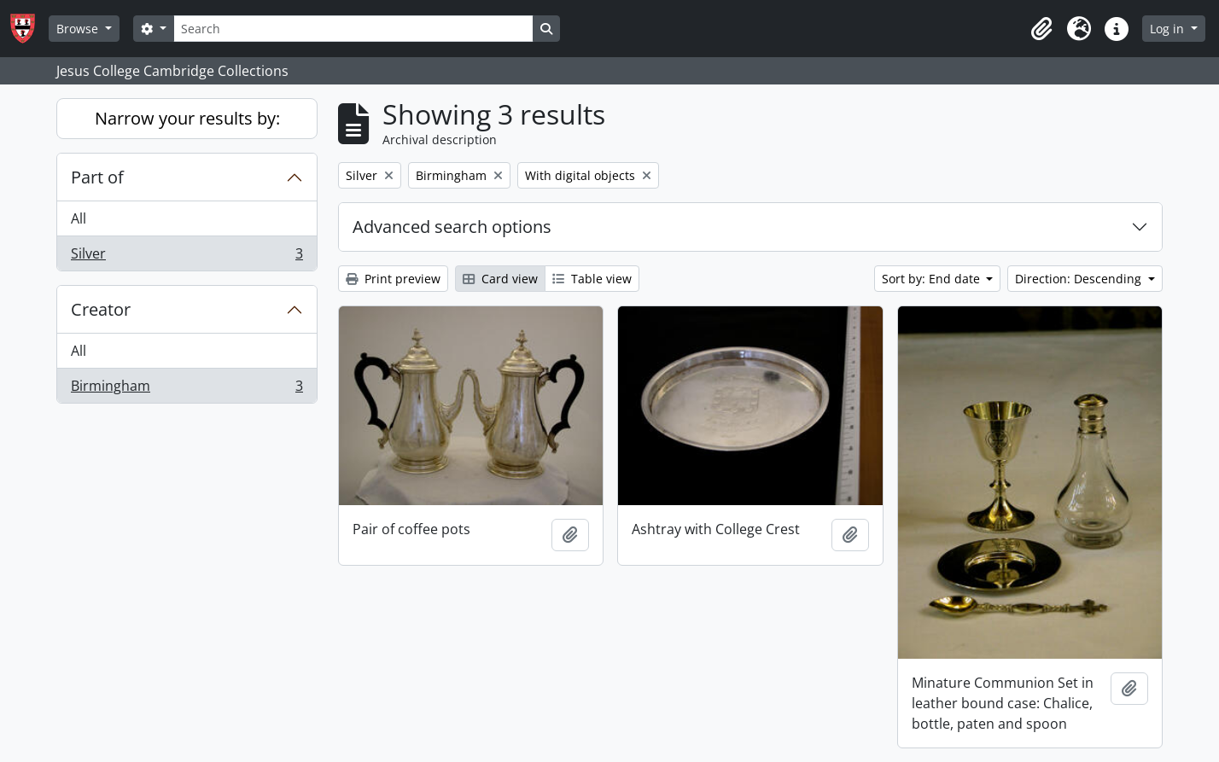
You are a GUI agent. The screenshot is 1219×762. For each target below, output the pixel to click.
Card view (500, 278)
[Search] (353, 28)
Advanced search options (452, 226)
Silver (186, 256)
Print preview (393, 278)
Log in (1168, 28)
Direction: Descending (1080, 278)
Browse (79, 28)
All (78, 218)
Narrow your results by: (187, 118)
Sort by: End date (932, 278)
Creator (101, 309)
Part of (97, 177)
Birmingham (186, 389)
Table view (592, 278)
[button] (1041, 29)
